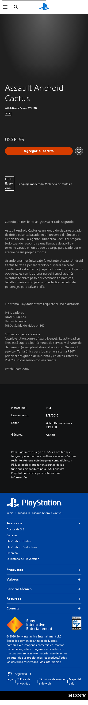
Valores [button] (44, 579)
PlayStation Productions (22, 547)
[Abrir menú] (5, 7)
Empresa (12, 553)
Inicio (10, 513)
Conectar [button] (44, 608)
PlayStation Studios (19, 541)
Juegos (22, 513)
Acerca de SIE (15, 529)
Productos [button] (44, 570)
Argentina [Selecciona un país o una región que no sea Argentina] (20, 674)
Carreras (12, 535)
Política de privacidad (23, 681)
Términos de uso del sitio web (52, 681)
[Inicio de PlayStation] (44, 7)
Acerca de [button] (44, 523)
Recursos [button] (44, 599)
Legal (10, 679)
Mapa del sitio (75, 681)
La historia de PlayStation (23, 559)
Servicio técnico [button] (44, 589)
